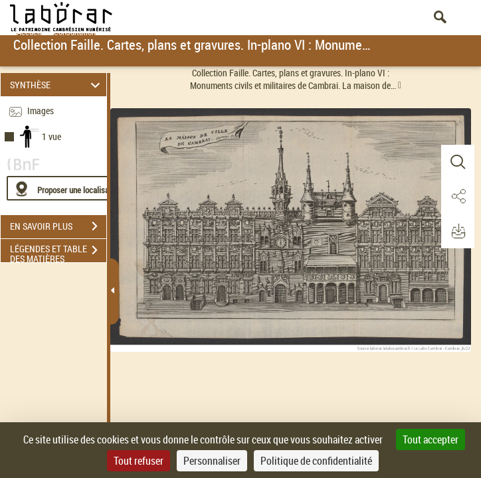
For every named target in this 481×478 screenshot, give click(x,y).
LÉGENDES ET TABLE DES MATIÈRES (58, 251)
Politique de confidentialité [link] (316, 460)
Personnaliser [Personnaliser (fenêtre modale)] (212, 460)
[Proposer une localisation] (70, 188)
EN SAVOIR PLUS (58, 226)
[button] (457, 162)
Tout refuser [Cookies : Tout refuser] (138, 460)
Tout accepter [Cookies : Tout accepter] (430, 439)
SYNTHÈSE (57, 84)
